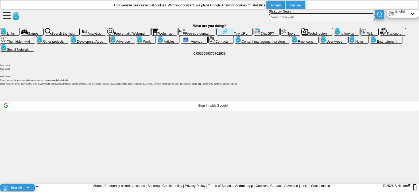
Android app (244, 186)
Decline (295, 5)
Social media (320, 186)
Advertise (291, 186)
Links (304, 186)
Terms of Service (220, 186)
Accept (276, 5)
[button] (209, 105)
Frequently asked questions (124, 186)
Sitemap (154, 186)
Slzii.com (401, 186)
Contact (276, 186)
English (400, 11)
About (97, 186)
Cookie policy (172, 186)
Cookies (262, 186)
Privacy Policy (195, 186)
